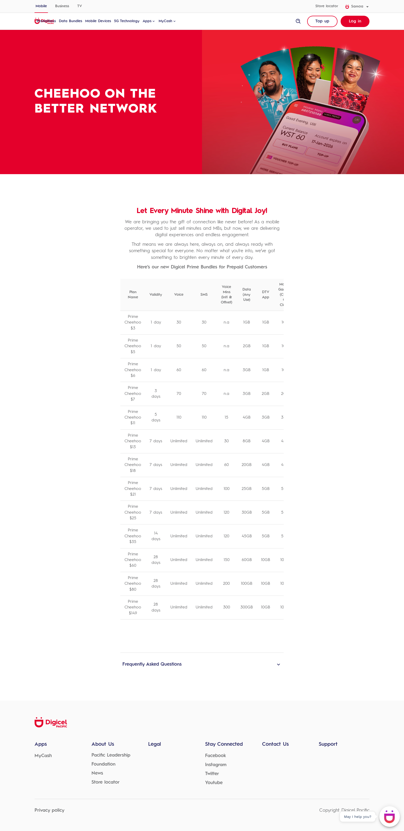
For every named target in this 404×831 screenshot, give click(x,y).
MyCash (193, 21)
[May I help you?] (389, 816)
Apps (174, 21)
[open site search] (298, 21)
